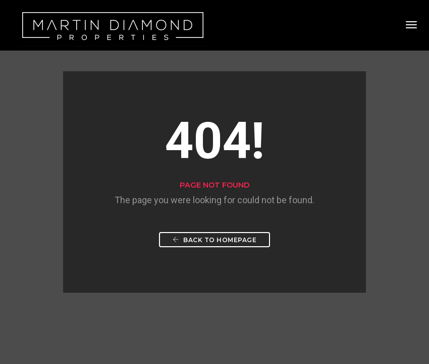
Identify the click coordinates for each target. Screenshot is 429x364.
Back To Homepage (214, 240)
